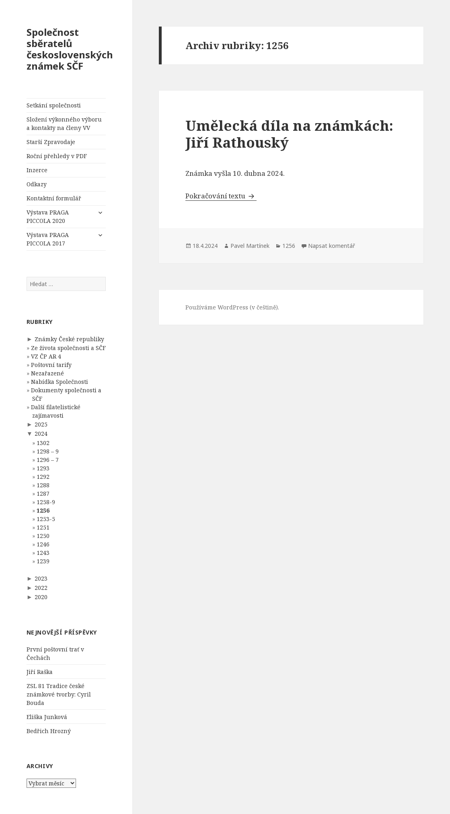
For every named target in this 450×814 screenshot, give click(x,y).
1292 (43, 476)
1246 (43, 544)
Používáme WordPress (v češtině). (232, 307)
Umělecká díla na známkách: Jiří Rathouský (289, 134)
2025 (41, 424)
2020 (41, 597)
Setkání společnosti (54, 105)
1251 (43, 527)
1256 (43, 510)
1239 (43, 561)
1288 (43, 485)
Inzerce (37, 170)
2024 (41, 433)
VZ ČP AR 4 (46, 356)
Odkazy (37, 184)
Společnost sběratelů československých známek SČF (70, 48)
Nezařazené (47, 373)
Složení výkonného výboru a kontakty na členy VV (64, 123)
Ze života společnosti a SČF (68, 348)
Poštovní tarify (51, 365)
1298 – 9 (48, 451)
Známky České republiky (69, 339)
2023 (41, 578)
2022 (41, 587)
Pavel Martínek (249, 245)
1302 (43, 443)
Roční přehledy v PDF (57, 156)
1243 (43, 552)
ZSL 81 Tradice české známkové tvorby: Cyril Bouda (59, 694)
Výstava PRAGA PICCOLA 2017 (48, 239)
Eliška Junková (47, 717)
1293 (43, 468)
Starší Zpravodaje (51, 142)
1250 (43, 536)
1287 (43, 493)
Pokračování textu (221, 195)
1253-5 (46, 519)
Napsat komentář (331, 245)
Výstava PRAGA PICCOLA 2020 (48, 216)
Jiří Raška (40, 672)
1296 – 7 (48, 460)
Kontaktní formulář (54, 198)
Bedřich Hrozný (49, 731)
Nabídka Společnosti (59, 381)
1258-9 (46, 502)
